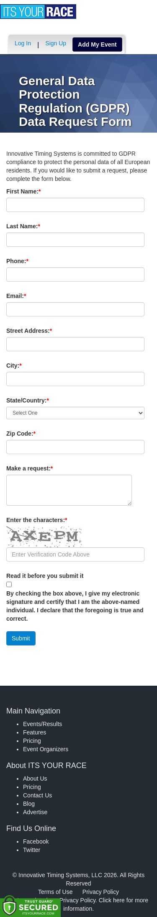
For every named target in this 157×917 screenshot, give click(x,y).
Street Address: (43, 330)
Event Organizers (45, 749)
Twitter (31, 849)
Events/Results (42, 724)
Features (34, 732)
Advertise (35, 812)
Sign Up (55, 43)
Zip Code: (35, 433)
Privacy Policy (100, 891)
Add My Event (97, 44)
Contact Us (37, 795)
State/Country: (41, 400)
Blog (29, 803)
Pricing (32, 740)
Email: (30, 296)
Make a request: (29, 468)
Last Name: (37, 226)
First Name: (37, 191)
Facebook (36, 841)
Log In (23, 43)
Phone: (31, 261)
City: (28, 365)
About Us (35, 778)
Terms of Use (55, 891)
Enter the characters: (50, 520)
